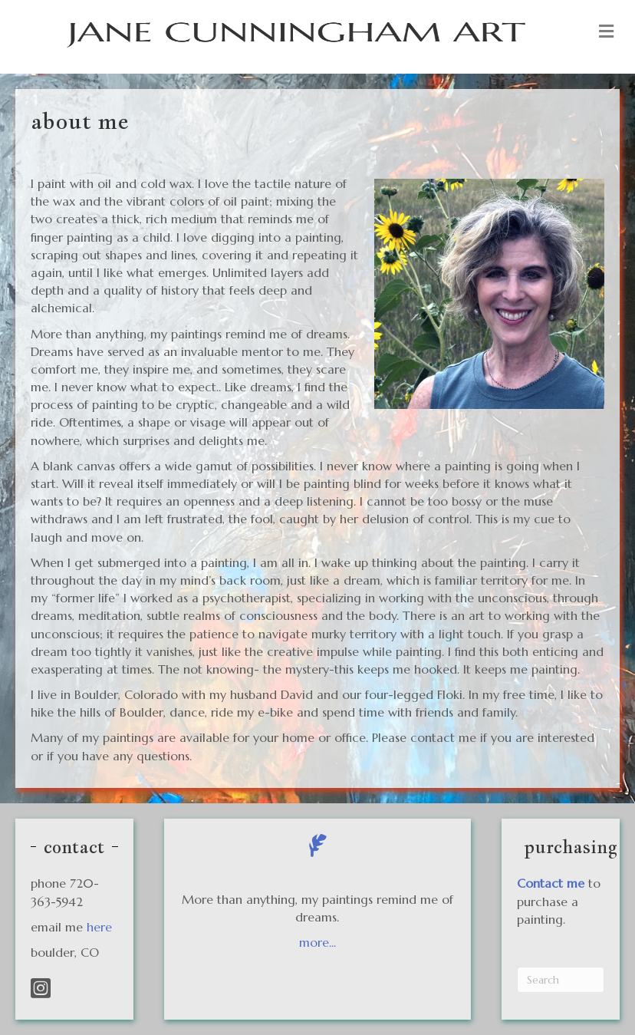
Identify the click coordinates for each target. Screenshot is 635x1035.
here (99, 926)
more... (317, 942)
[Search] (560, 980)
